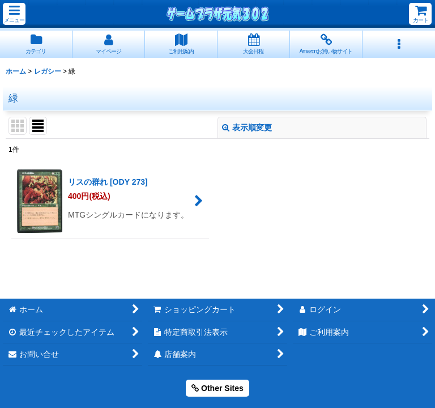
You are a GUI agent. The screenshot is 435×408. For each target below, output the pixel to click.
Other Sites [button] (217, 388)
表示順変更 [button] (247, 127)
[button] (14, 14)
